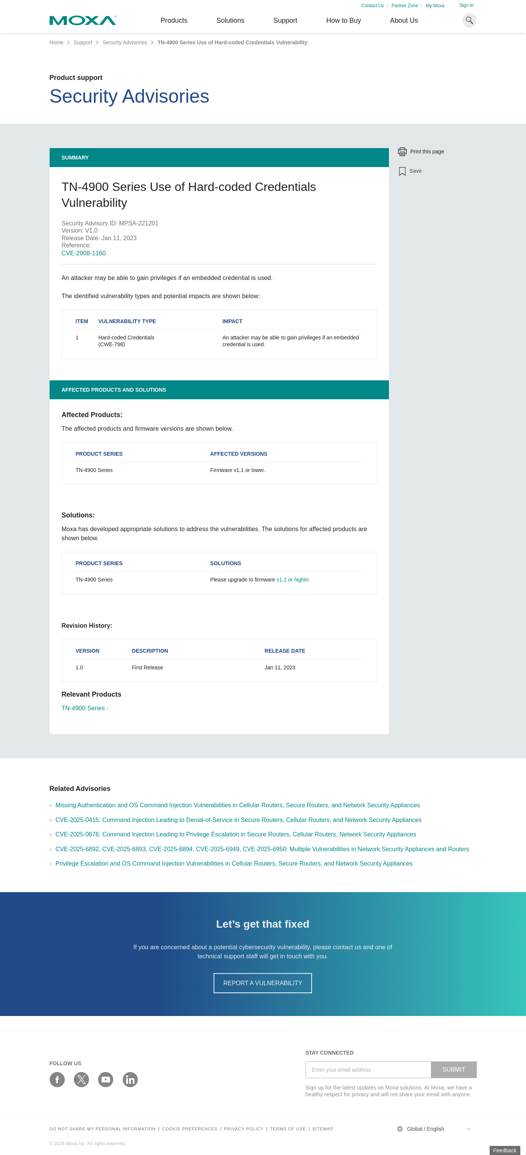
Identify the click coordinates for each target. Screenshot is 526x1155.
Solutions (230, 20)
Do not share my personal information (103, 1129)
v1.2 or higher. (293, 580)
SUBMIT (453, 1069)
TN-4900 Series (83, 708)
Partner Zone (405, 5)
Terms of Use (288, 1129)
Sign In (466, 5)
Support (285, 20)
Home (57, 42)
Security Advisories (125, 42)
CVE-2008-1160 (84, 253)
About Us (404, 20)
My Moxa (435, 5)
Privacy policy (244, 1129)
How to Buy (343, 20)
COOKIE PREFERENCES (189, 1129)
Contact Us (372, 5)
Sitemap (322, 1129)
